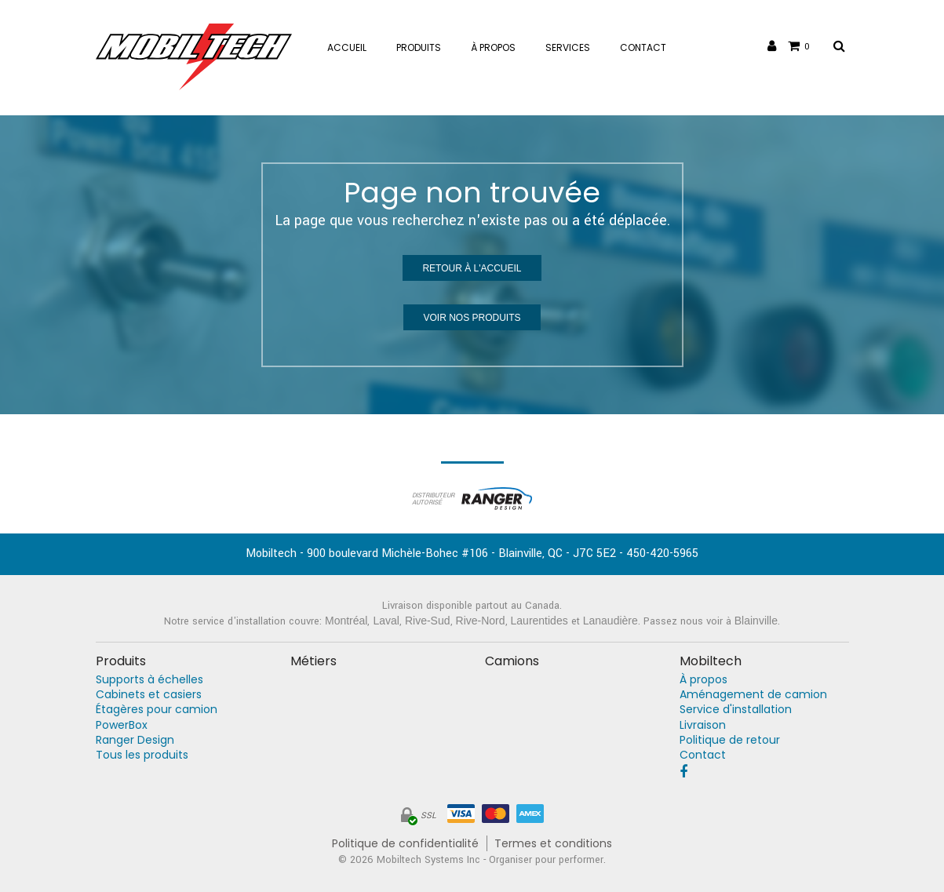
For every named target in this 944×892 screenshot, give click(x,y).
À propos (703, 679)
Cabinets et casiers (149, 694)
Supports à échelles (149, 679)
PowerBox (122, 725)
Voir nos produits (471, 317)
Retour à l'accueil (471, 268)
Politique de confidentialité (405, 843)
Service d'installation (736, 709)
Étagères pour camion (156, 709)
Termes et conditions (553, 843)
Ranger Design (135, 740)
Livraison (703, 725)
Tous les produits (142, 755)
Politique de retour (730, 740)
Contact (703, 755)
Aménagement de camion (753, 694)
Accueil (346, 47)
